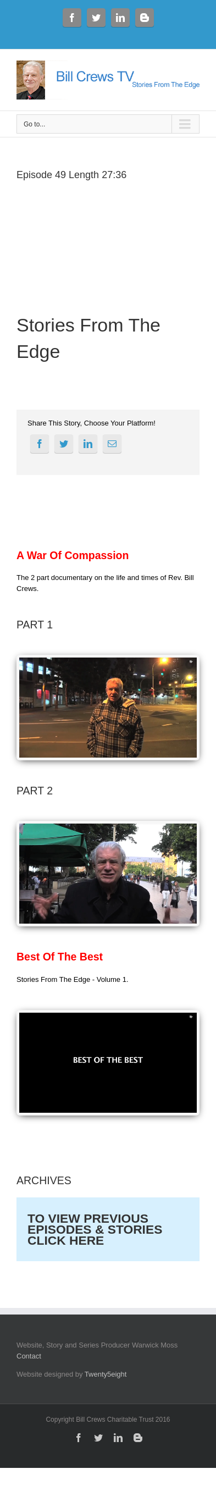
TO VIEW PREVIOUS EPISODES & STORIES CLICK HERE (94, 1229)
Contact (28, 1356)
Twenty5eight (106, 1374)
